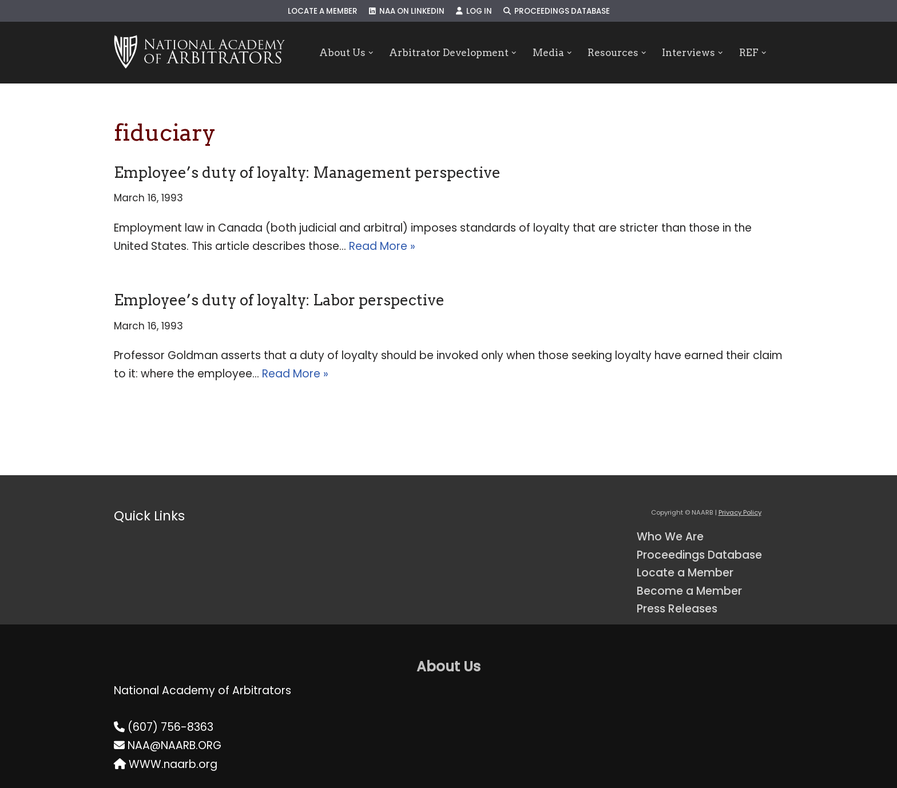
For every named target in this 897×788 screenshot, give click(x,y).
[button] (370, 52)
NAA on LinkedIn (406, 11)
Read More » (382, 246)
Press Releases (677, 608)
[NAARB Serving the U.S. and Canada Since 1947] (199, 52)
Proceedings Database (556, 11)
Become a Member (689, 591)
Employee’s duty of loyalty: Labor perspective (279, 300)
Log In (474, 11)
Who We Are (670, 536)
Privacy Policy (740, 512)
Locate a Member (323, 11)
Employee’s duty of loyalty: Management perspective (307, 172)
